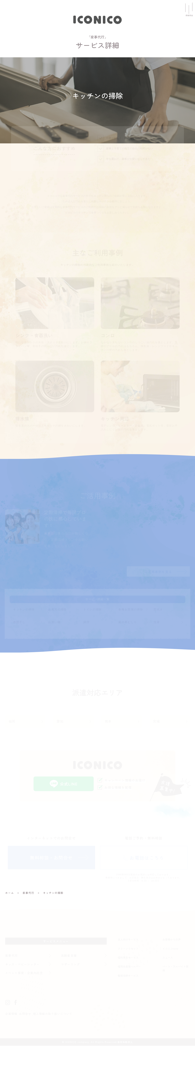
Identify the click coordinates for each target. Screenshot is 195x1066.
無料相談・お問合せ (51, 878)
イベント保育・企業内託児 (24, 993)
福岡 (12, 741)
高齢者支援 (69, 976)
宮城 (156, 741)
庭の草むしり (128, 642)
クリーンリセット (128, 969)
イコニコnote (170, 969)
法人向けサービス (128, 960)
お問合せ (25, 1034)
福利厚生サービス (128, 978)
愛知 (60, 741)
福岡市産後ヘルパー (129, 987)
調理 (86, 642)
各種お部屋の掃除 (131, 629)
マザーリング (71, 984)
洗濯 (157, 642)
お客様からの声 (171, 960)
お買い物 (54, 642)
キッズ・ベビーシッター (23, 984)
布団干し (19, 642)
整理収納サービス (128, 996)
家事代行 (11, 976)
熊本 (108, 741)
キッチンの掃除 (24, 629)
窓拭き (158, 629)
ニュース (167, 978)
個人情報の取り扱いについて (53, 1034)
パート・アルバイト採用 (175, 989)
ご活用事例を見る (158, 591)
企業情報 (11, 1034)
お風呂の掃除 (57, 629)
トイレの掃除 (92, 629)
